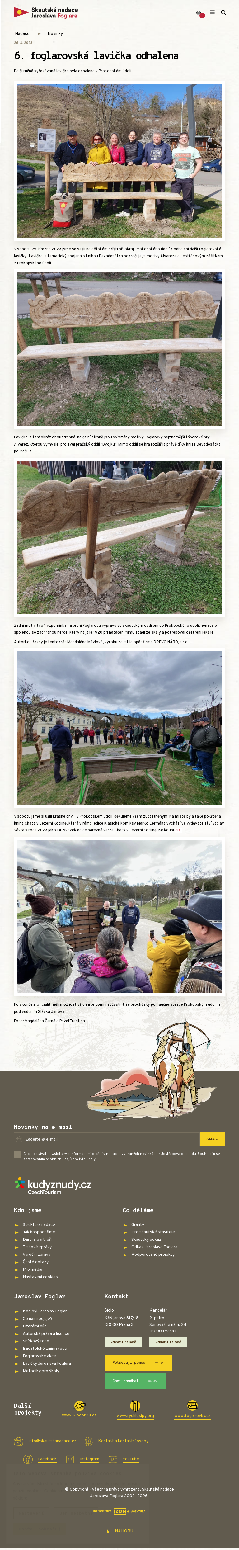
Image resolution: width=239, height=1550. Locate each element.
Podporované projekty (153, 1254)
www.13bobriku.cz (79, 1417)
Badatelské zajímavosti (45, 1348)
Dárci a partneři (37, 1239)
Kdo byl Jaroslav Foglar (45, 1311)
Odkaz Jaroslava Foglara (154, 1247)
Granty (137, 1224)
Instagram (89, 1461)
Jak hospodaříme (39, 1232)
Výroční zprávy (36, 1254)
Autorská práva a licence (46, 1333)
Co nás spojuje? (38, 1318)
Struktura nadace (39, 1224)
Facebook (47, 1461)
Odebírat (210, 1139)
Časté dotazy (36, 1262)
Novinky (55, 33)
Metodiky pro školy (41, 1371)
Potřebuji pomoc (141, 1364)
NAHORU (119, 1533)
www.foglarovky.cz (192, 1418)
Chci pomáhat (137, 1383)
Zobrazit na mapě (126, 1342)
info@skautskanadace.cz (52, 1443)
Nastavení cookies (40, 1277)
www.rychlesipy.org (135, 1418)
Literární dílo (35, 1326)
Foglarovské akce (39, 1356)
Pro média (32, 1269)
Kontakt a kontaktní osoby (123, 1443)
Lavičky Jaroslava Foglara (47, 1363)
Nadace (22, 33)
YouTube (131, 1461)
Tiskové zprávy (37, 1247)
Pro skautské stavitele (153, 1232)
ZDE (178, 830)
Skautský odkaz (146, 1239)
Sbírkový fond (36, 1341)
